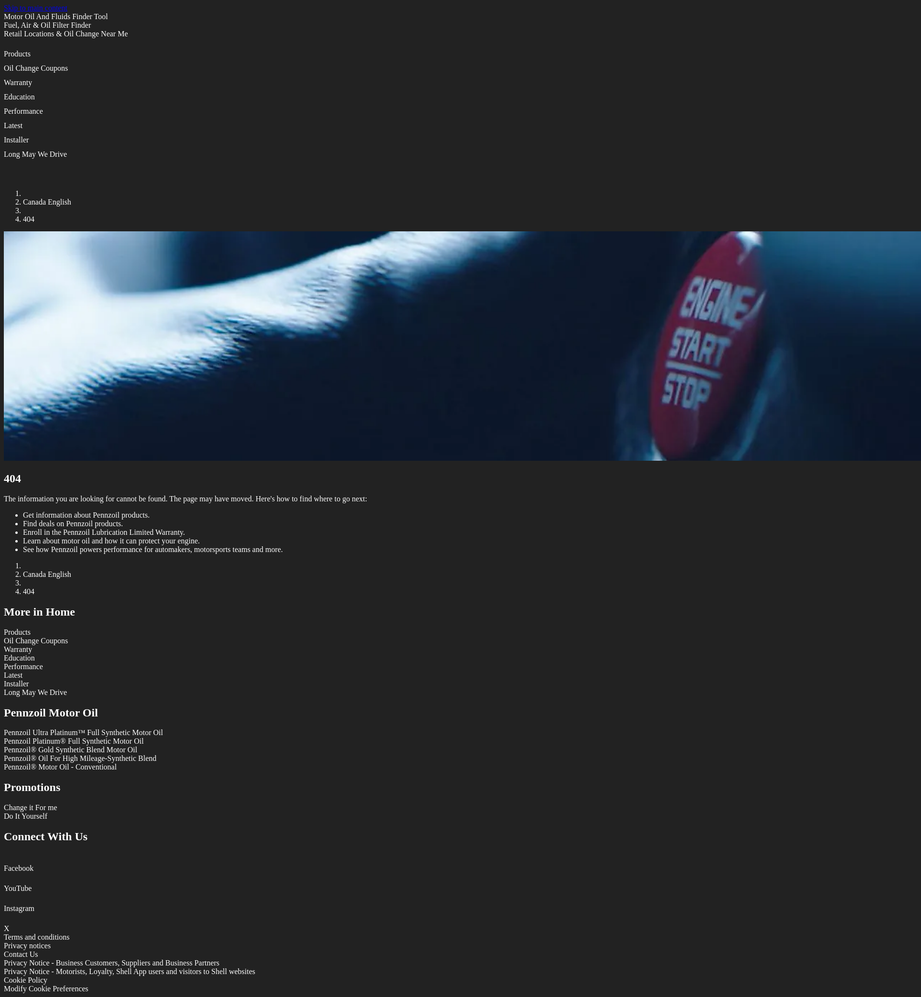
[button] (460, 57)
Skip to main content (35, 8)
